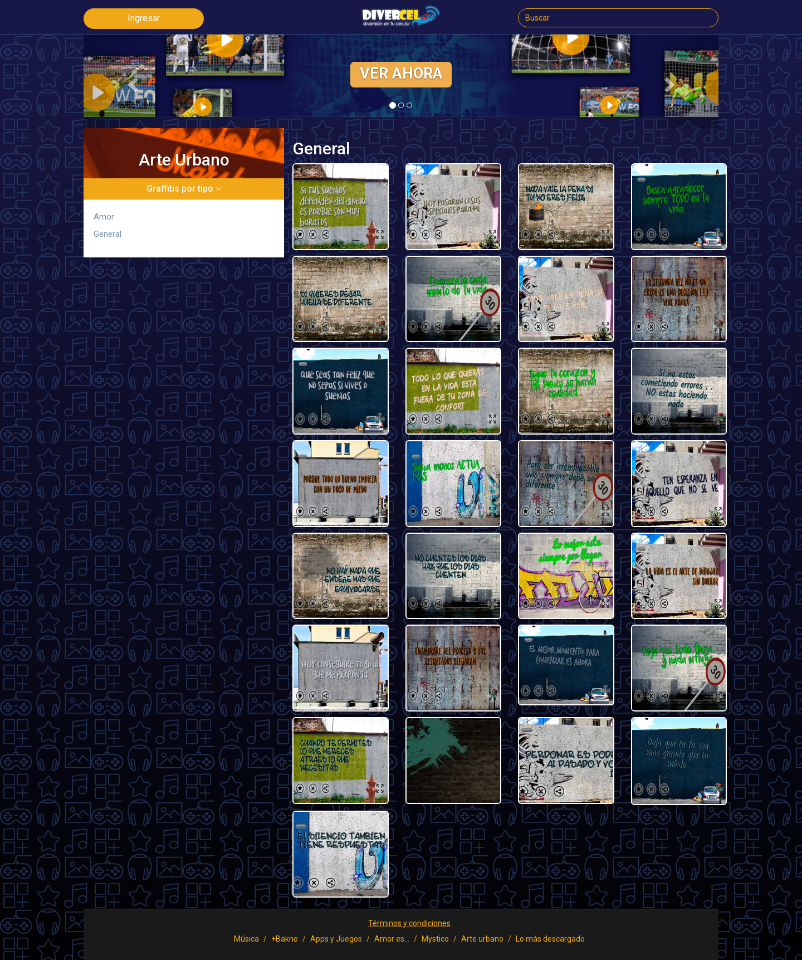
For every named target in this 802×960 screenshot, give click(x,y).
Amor (104, 217)
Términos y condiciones (409, 923)
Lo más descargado (550, 938)
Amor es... (391, 938)
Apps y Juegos (336, 938)
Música (246, 938)
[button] (131, 81)
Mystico (435, 938)
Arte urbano (482, 938)
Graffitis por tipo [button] (183, 188)
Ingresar (144, 18)
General (107, 234)
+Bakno (284, 938)
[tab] (184, 188)
